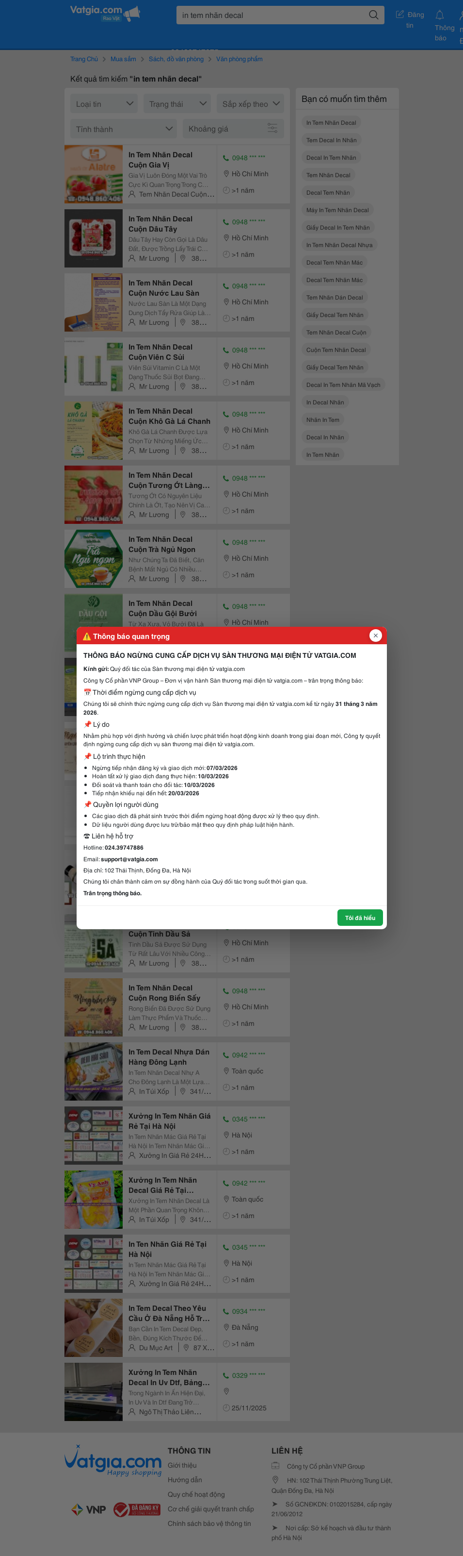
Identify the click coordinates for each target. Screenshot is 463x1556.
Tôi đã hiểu (360, 917)
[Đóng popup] (375, 635)
